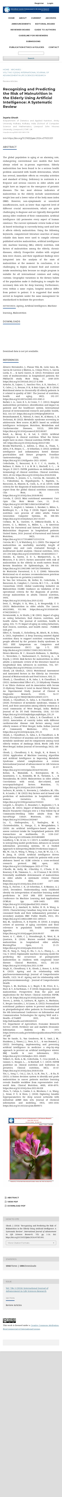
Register (39, 3)
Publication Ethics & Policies (26, 47)
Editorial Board (45, 24)
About (23, 18)
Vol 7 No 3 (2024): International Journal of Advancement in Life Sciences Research (26, 73)
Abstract (13, 1197)
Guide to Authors (45, 29)
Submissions (33, 41)
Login (50, 3)
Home (11, 18)
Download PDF (16, 1206)
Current (36, 18)
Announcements (21, 24)
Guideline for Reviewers (33, 35)
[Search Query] (31, 53)
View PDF (12, 1201)
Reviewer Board (20, 29)
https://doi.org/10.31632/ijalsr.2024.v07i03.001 (30, 138)
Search (31, 58)
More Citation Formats (18, 1243)
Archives (51, 18)
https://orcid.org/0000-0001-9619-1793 (16, 132)
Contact (54, 47)
